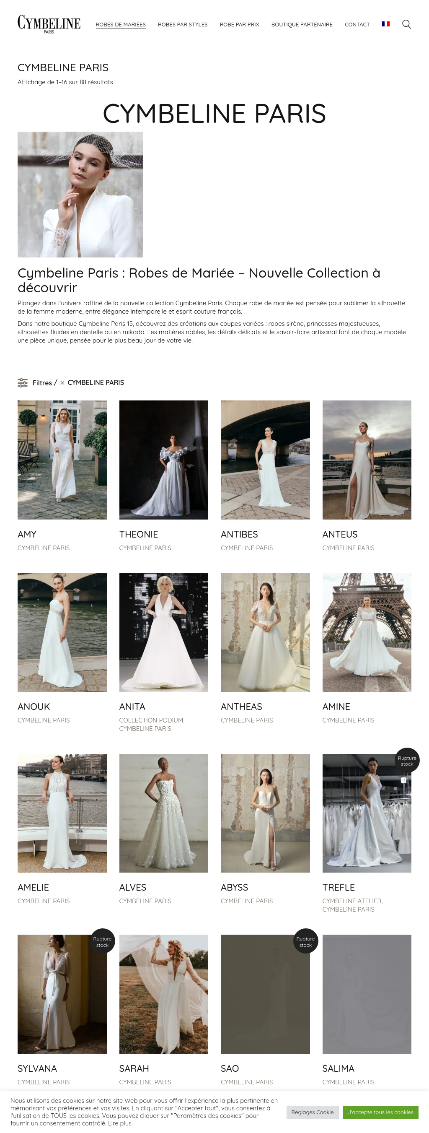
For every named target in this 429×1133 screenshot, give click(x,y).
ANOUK (34, 707)
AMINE (337, 707)
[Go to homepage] (49, 24)
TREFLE (339, 887)
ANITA (132, 707)
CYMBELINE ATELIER (352, 901)
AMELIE (33, 887)
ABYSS (234, 887)
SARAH (134, 1068)
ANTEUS (340, 534)
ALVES (133, 887)
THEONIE (138, 534)
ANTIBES (239, 534)
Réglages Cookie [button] (313, 1112)
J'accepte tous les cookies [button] (380, 1112)
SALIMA (339, 1068)
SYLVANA (37, 1068)
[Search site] (406, 25)
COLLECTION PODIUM (151, 720)
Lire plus (120, 1123)
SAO (230, 1068)
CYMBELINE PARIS (44, 548)
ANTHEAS (241, 707)
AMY (27, 534)
